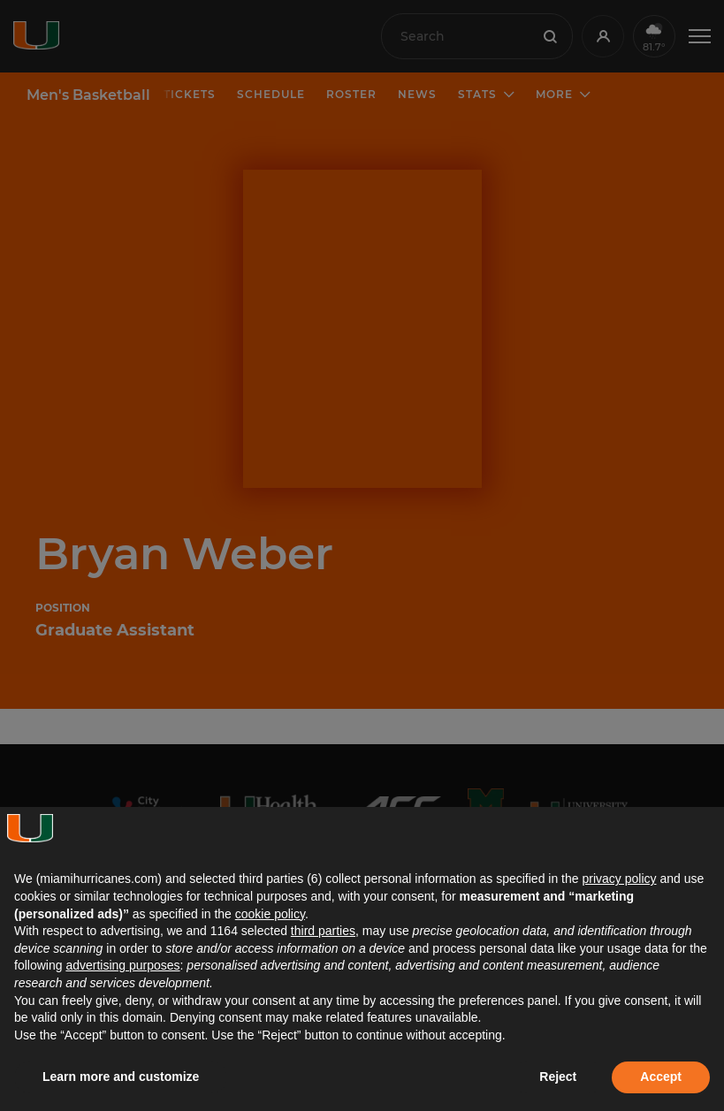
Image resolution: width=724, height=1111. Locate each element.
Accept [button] (661, 1076)
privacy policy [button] (619, 878)
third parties (323, 931)
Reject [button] (557, 1076)
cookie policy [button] (270, 914)
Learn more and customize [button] (120, 1076)
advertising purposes (122, 965)
